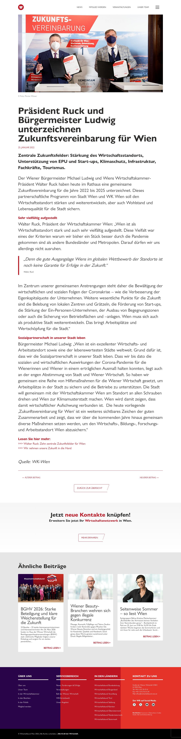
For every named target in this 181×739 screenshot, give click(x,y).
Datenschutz (152, 713)
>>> (21, 443)
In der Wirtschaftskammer (28, 694)
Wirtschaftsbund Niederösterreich (108, 715)
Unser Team (143, 7)
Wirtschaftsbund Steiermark (105, 719)
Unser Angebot (62, 702)
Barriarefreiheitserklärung (145, 715)
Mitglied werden (97, 7)
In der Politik (23, 702)
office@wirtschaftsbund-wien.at (146, 694)
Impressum (144, 713)
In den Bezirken (24, 698)
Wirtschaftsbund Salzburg (104, 702)
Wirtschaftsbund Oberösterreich (107, 711)
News (79, 7)
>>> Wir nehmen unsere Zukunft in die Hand (45, 448)
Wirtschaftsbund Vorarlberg (105, 694)
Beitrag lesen (51, 648)
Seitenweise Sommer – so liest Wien (139, 611)
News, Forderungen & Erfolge (68, 685)
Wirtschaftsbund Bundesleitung (107, 685)
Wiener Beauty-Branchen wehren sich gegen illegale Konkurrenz (90, 612)
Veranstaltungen (122, 7)
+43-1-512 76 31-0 (141, 689)
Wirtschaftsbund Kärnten (104, 707)
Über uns (21, 685)
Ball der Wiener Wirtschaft (67, 694)
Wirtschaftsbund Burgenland (105, 690)
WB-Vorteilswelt (63, 698)
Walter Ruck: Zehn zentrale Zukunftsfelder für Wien (54, 443)
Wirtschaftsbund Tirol (103, 698)
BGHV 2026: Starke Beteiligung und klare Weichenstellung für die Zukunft (39, 615)
